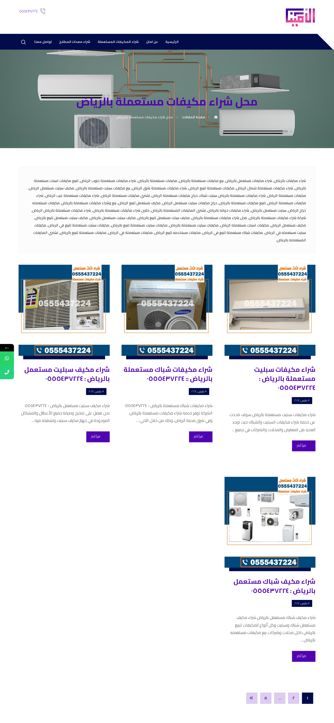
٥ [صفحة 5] (265, 698)
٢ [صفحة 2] (294, 698)
